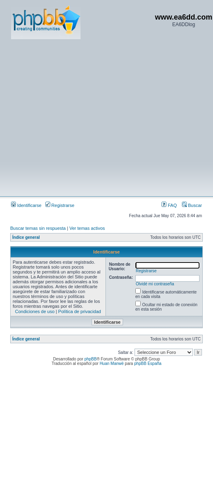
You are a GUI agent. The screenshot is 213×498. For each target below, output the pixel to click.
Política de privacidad (79, 311)
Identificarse (26, 205)
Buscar (192, 205)
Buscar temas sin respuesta (38, 228)
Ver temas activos (87, 228)
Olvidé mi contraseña (155, 284)
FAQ (169, 205)
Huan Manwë (112, 363)
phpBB (90, 359)
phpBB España (147, 363)
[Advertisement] (76, 117)
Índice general (26, 237)
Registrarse (59, 205)
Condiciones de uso (35, 311)
